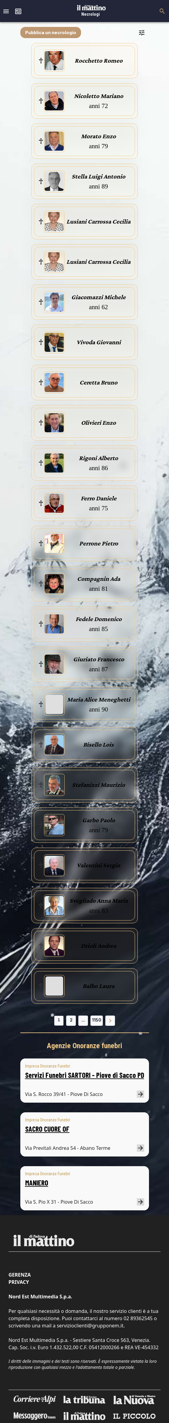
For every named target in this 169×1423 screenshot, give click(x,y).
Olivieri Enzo (98, 422)
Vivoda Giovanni (98, 342)
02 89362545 (138, 1318)
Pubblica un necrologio (50, 32)
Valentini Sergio (98, 865)
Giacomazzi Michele (98, 297)
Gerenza (19, 1274)
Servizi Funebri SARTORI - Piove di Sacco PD (84, 1075)
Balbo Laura (98, 986)
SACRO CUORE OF (47, 1128)
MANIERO (36, 1182)
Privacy (18, 1282)
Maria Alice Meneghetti (98, 699)
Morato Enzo (98, 136)
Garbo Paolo (98, 820)
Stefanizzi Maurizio (98, 784)
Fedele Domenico (99, 619)
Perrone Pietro (98, 543)
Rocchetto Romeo (99, 60)
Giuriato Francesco (98, 659)
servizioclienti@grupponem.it (90, 1325)
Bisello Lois (98, 744)
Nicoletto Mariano (98, 96)
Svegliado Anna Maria (98, 900)
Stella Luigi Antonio (98, 176)
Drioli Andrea (98, 945)
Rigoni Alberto (98, 458)
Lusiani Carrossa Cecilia (98, 221)
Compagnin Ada (98, 578)
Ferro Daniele (99, 498)
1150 (96, 1019)
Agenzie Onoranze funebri (84, 1046)
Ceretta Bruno (98, 382)
